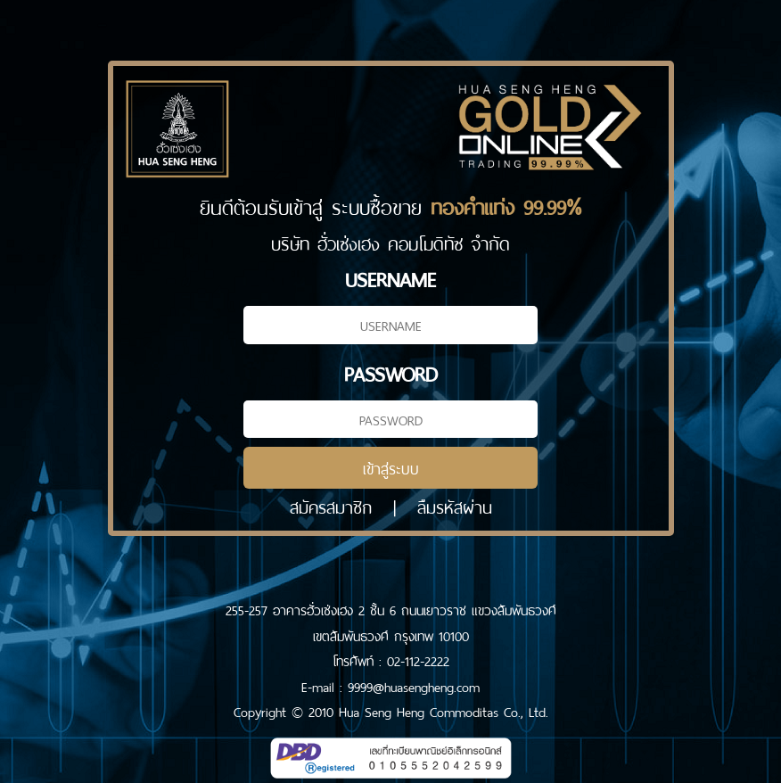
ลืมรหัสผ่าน (454, 505)
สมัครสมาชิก (331, 505)
